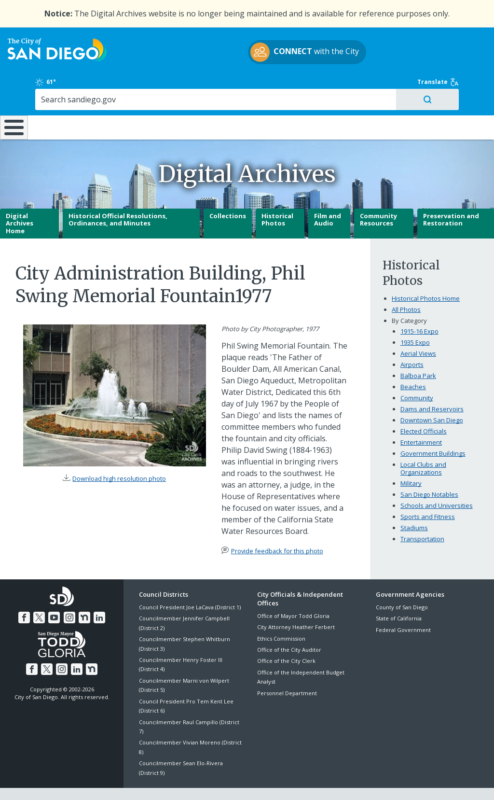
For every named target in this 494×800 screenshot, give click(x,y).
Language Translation (288, 781)
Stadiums (414, 503)
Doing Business (213, 95)
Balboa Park (418, 351)
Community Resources (378, 195)
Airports (412, 340)
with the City (245, 58)
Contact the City (355, 781)
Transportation (422, 514)
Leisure (63, 95)
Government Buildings (433, 428)
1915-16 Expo (419, 306)
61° (384, 44)
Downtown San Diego (431, 395)
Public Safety (369, 95)
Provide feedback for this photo (277, 525)
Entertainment (421, 417)
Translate (459, 44)
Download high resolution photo (119, 453)
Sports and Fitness (427, 492)
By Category (409, 296)
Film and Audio (327, 195)
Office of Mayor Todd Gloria (293, 591)
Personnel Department (287, 668)
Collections (227, 191)
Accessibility (226, 781)
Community (416, 373)
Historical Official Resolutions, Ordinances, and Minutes (118, 195)
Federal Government (403, 604)
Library (289, 95)
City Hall (451, 95)
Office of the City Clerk (286, 636)
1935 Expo (415, 317)
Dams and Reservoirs (432, 384)
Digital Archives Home (19, 199)
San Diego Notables (429, 469)
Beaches (413, 362)
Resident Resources (138, 95)
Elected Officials (423, 406)
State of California (399, 593)
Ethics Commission (281, 614)
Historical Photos (277, 195)
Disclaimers (128, 781)
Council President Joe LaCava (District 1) (190, 582)
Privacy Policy (177, 781)
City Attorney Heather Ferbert (296, 602)
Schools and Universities (436, 481)
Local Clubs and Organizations (423, 443)
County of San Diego (402, 582)
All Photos (406, 285)
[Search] (432, 65)
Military (411, 458)
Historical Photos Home (426, 273)
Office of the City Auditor (289, 625)
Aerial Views (418, 328)
